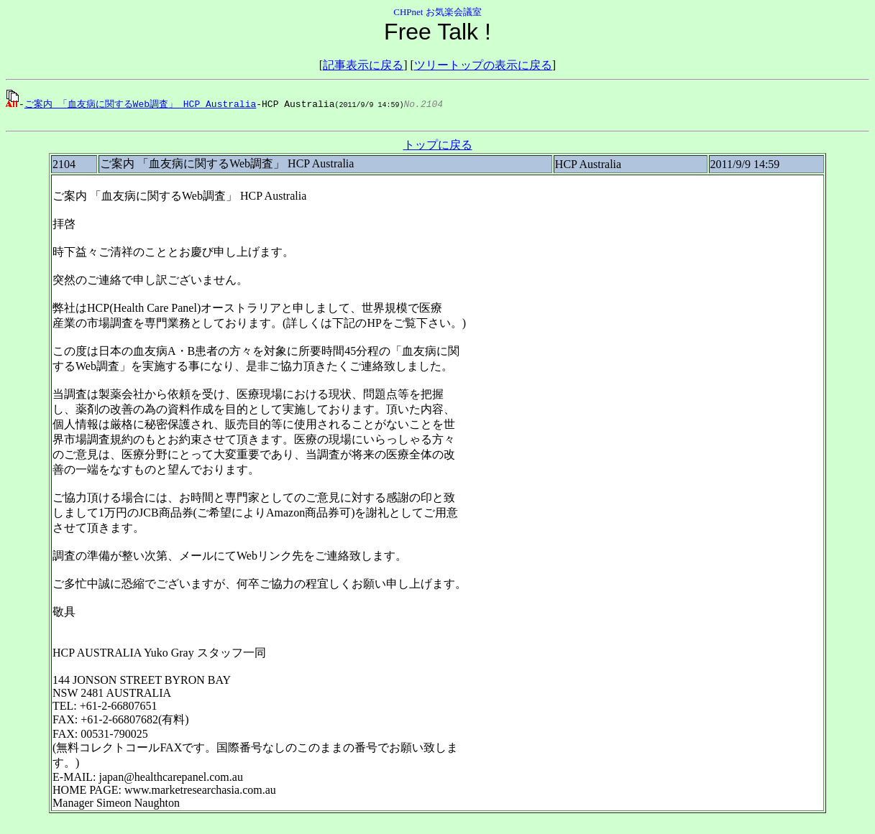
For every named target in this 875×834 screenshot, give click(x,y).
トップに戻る (437, 147)
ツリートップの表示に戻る (483, 65)
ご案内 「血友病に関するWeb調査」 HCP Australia (140, 103)
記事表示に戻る (363, 65)
